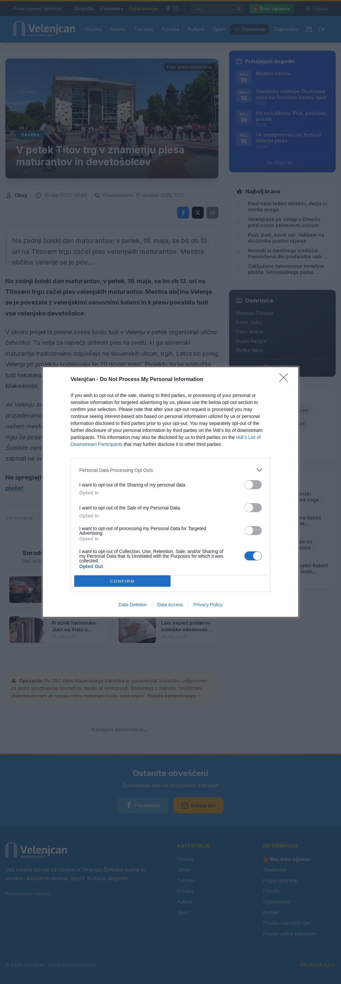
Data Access (170, 604)
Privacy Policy (207, 604)
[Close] (285, 379)
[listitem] (170, 470)
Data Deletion (133, 604)
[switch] (253, 484)
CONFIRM (122, 581)
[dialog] (170, 492)
